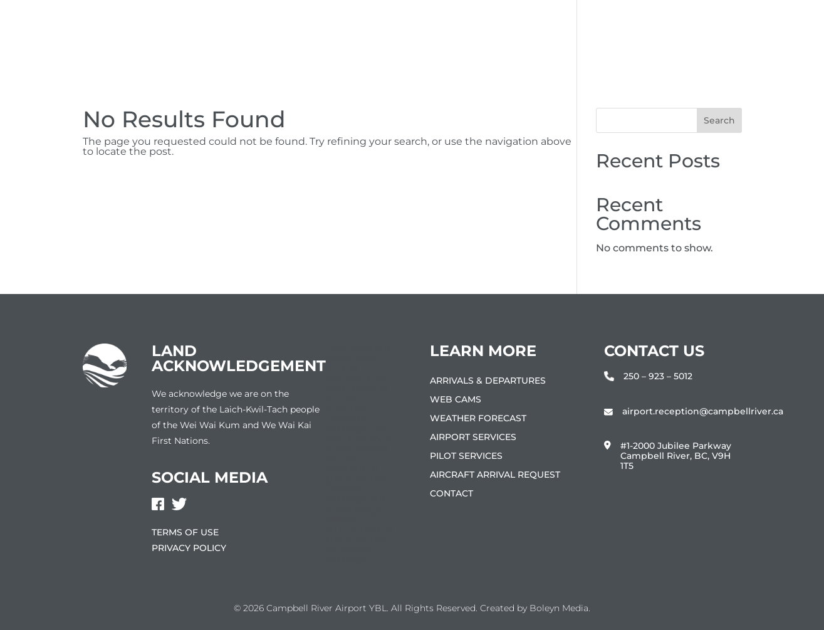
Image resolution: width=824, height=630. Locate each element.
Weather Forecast (478, 419)
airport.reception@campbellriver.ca (702, 411)
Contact (451, 494)
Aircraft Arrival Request (495, 475)
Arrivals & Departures (488, 381)
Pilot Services (466, 456)
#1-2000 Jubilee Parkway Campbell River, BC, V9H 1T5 (675, 456)
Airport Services (473, 438)
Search (719, 120)
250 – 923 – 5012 (657, 376)
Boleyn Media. (559, 608)
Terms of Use (185, 532)
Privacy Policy (189, 548)
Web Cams (455, 400)
